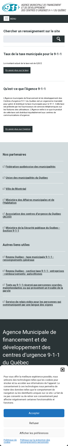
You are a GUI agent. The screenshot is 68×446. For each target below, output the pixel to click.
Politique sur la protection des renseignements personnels (35, 441)
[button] (62, 369)
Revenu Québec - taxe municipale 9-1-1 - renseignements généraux (28, 258)
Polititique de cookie (10, 441)
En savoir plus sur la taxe (16, 70)
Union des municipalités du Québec (27, 177)
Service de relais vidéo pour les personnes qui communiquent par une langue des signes (32, 303)
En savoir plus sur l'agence (17, 129)
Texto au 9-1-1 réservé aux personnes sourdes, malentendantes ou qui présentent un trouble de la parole (33, 287)
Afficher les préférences (34, 433)
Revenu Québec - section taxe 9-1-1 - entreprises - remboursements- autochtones (33, 272)
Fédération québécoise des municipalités (30, 166)
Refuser (34, 423)
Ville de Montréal (16, 188)
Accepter (34, 413)
